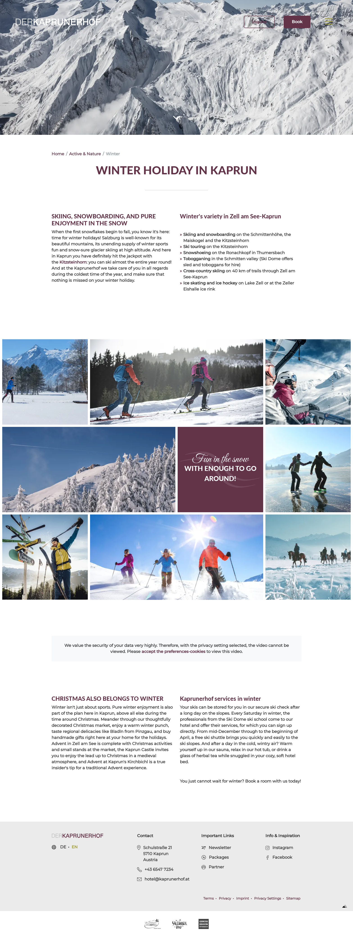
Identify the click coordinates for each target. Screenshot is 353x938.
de (63, 847)
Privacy (225, 898)
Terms (208, 898)
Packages (215, 857)
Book (297, 21)
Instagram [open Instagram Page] (279, 847)
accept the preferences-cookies (173, 651)
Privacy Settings (267, 898)
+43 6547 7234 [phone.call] (155, 869)
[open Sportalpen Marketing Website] (346, 906)
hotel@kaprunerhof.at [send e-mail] (163, 879)
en (75, 847)
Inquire (259, 21)
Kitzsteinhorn (72, 262)
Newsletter (216, 847)
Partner (212, 867)
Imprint (242, 898)
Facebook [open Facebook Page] (278, 857)
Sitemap (293, 898)
